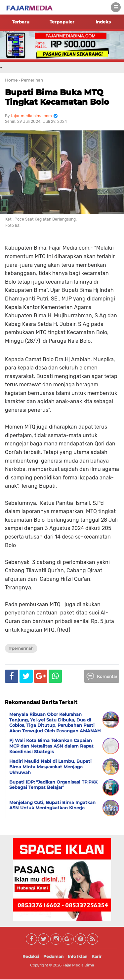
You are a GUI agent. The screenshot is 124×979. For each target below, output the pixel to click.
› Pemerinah (31, 80)
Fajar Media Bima (78, 965)
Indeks (103, 21)
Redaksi (30, 956)
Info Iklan (77, 956)
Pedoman (53, 956)
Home (11, 80)
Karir (97, 956)
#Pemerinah (21, 648)
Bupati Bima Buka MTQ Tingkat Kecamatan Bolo (57, 97)
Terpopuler (62, 21)
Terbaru (20, 21)
